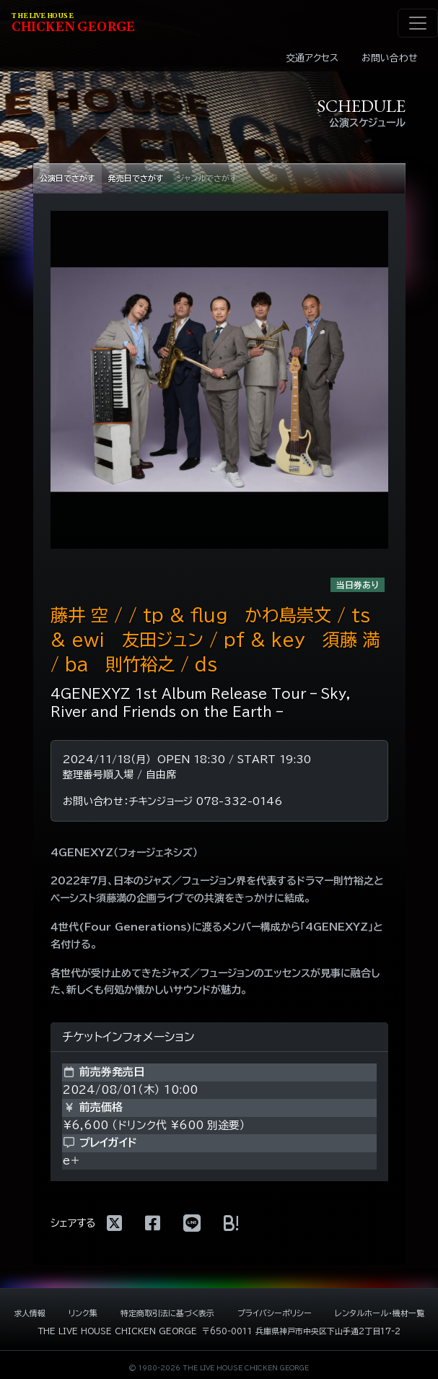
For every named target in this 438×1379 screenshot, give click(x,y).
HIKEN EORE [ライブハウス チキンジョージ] (73, 23)
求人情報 (29, 1313)
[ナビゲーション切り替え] (418, 23)
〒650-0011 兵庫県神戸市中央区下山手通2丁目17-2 (301, 1331)
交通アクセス (312, 58)
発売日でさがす (136, 178)
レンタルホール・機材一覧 (379, 1313)
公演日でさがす (67, 178)
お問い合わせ (390, 58)
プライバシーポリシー (274, 1313)
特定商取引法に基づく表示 (167, 1313)
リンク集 (83, 1313)
